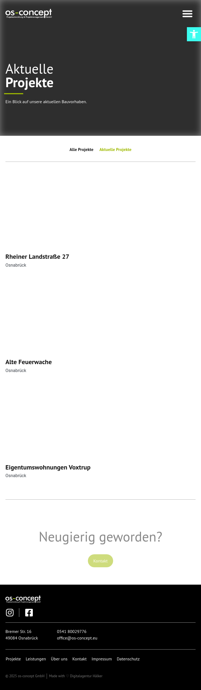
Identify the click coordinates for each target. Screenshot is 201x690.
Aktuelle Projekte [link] (115, 149)
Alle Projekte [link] (81, 149)
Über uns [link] (59, 658)
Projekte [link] (13, 658)
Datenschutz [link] (128, 658)
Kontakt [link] (79, 658)
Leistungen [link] (36, 658)
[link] (194, 34)
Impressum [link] (101, 658)
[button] (187, 13)
